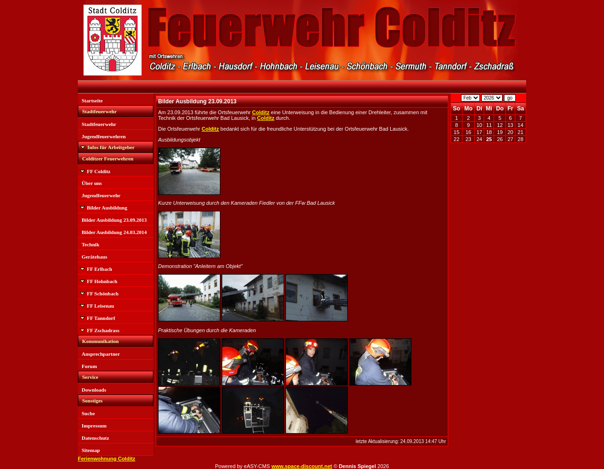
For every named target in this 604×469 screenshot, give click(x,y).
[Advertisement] (488, 290)
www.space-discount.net (301, 466)
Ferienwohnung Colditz (106, 458)
